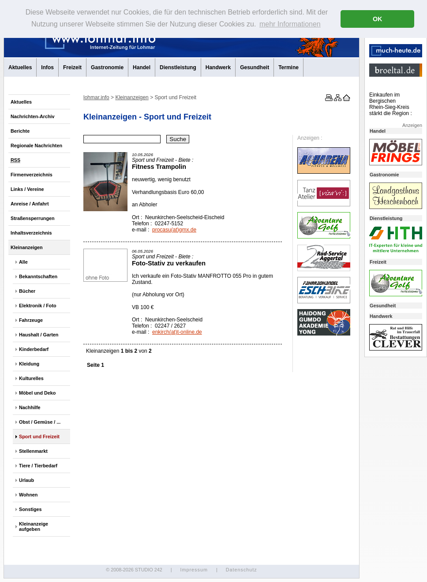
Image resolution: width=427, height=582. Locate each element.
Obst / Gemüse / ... (39, 422)
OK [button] (377, 18)
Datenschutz (241, 569)
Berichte (20, 131)
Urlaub (26, 480)
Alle (23, 262)
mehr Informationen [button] (290, 24)
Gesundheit (254, 67)
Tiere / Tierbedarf (38, 465)
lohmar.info (96, 97)
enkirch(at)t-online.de (177, 332)
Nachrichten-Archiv (33, 116)
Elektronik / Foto (37, 305)
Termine (288, 67)
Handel (141, 67)
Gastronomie (107, 67)
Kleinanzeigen (27, 247)
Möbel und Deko (37, 392)
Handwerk (218, 67)
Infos (47, 67)
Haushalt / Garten (38, 334)
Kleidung (29, 363)
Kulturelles (31, 378)
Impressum (193, 569)
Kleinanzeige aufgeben (33, 526)
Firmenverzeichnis (31, 174)
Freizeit (72, 67)
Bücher (27, 291)
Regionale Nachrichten (36, 145)
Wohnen (28, 494)
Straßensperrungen (33, 218)
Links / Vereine (27, 189)
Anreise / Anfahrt (30, 203)
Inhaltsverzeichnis (31, 232)
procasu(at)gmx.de (174, 230)
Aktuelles (20, 67)
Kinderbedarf (34, 349)
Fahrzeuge (31, 320)
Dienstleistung (178, 67)
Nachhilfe (30, 407)
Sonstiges (30, 509)
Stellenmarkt (33, 451)
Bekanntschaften (38, 276)
